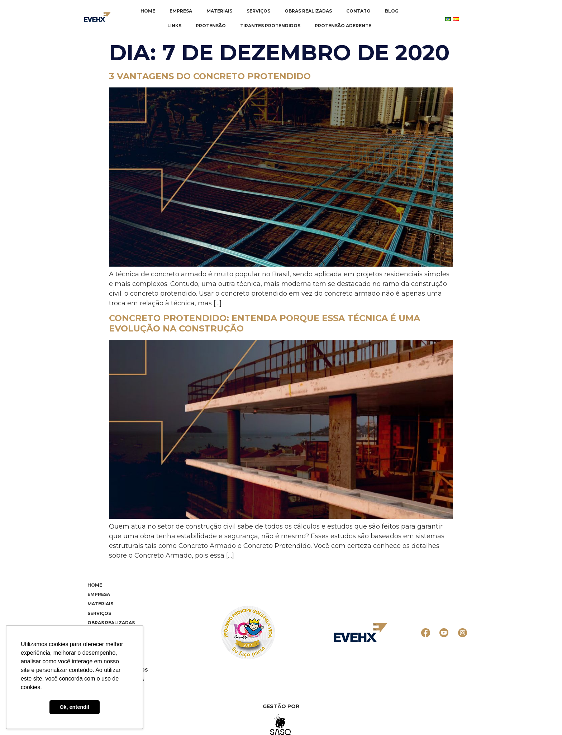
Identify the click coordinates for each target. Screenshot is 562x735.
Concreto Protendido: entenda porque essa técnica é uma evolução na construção (264, 323)
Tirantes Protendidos (270, 25)
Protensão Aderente (343, 25)
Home (147, 11)
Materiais (219, 11)
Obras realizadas (308, 11)
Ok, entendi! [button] (74, 707)
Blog (392, 11)
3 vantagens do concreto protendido (210, 76)
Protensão (211, 25)
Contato (358, 11)
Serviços (258, 11)
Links (174, 25)
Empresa (181, 11)
